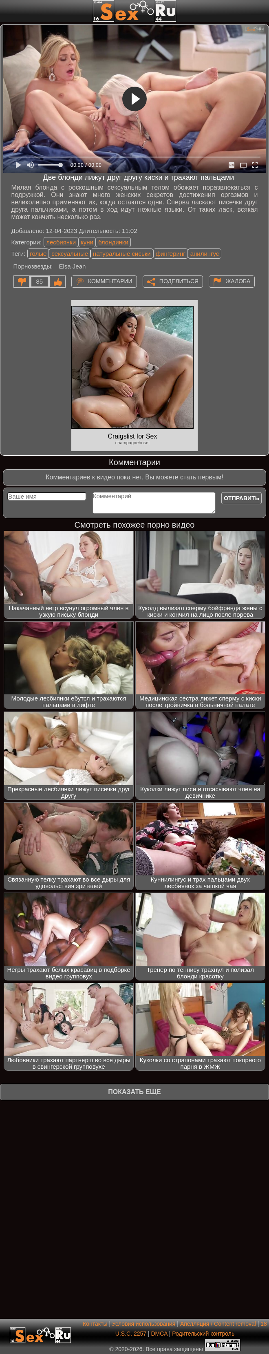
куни (87, 242)
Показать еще (134, 1091)
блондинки (113, 242)
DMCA (159, 1333)
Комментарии (110, 281)
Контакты (95, 1323)
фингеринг (170, 253)
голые (38, 253)
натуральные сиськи (122, 253)
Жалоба (237, 281)
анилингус (204, 253)
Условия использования (143, 1323)
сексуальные (69, 253)
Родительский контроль (203, 1333)
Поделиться (178, 281)
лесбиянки (61, 242)
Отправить (241, 498)
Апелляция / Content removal (218, 1323)
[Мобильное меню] (7, 11)
